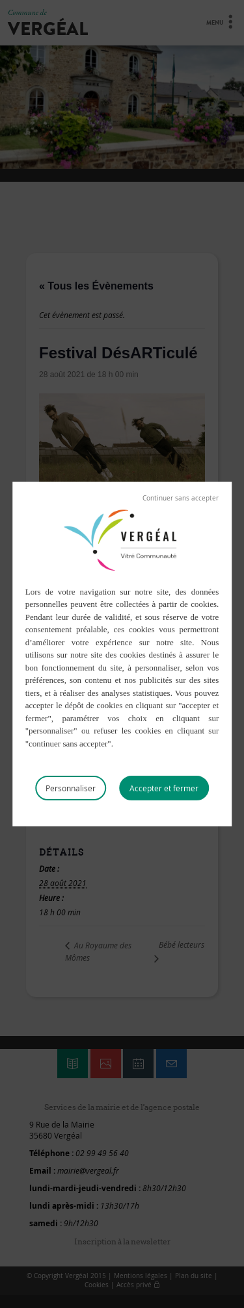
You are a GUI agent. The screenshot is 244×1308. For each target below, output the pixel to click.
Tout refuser (180, 498)
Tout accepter (164, 788)
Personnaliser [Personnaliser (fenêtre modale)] (71, 788)
